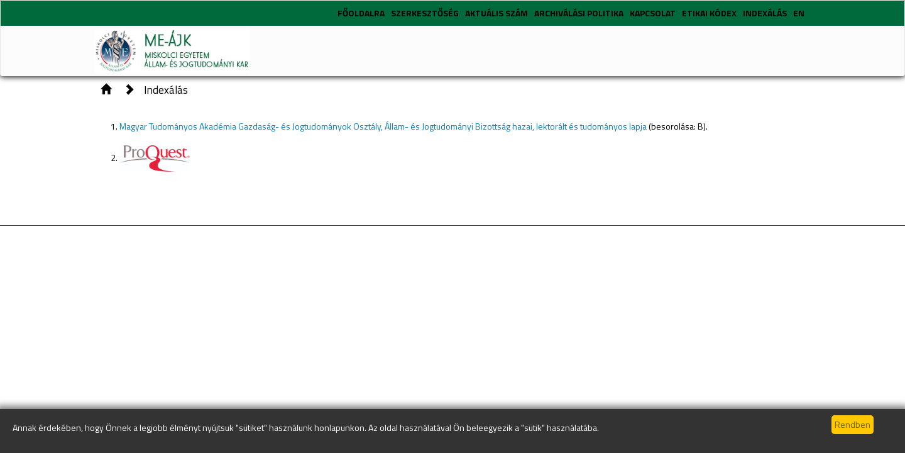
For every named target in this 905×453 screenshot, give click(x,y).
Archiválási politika (578, 13)
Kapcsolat (653, 13)
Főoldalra (361, 13)
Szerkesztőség (425, 13)
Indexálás (765, 13)
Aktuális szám (496, 13)
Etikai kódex (709, 13)
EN (798, 13)
